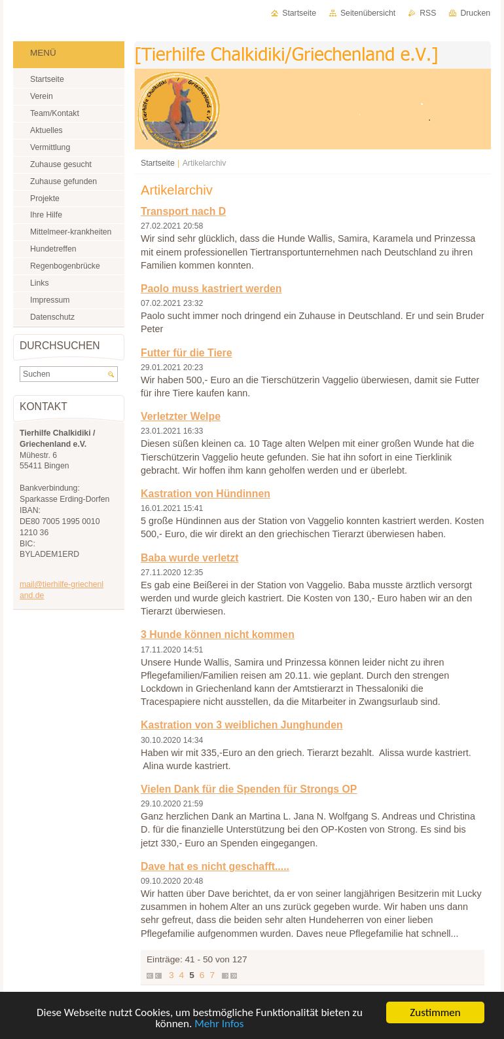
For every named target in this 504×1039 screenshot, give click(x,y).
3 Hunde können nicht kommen (218, 634)
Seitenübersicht (367, 13)
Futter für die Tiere (186, 352)
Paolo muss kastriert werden (211, 288)
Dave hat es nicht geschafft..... (215, 866)
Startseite (158, 163)
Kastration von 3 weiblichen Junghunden (242, 724)
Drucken (475, 13)
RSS (428, 13)
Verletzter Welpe (181, 416)
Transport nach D (183, 211)
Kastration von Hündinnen (205, 493)
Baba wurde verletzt (190, 557)
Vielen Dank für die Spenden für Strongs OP (249, 789)
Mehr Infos (218, 1024)
